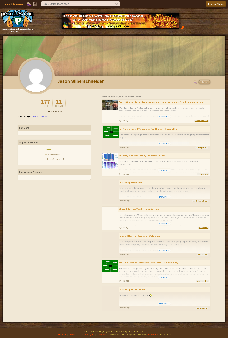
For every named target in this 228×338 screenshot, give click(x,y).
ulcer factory (203, 174)
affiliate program (87, 335)
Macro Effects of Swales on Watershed (139, 209)
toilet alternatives (200, 201)
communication (201, 121)
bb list (36, 117)
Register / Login (216, 4)
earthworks (203, 228)
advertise (73, 335)
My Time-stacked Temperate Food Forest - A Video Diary (149, 129)
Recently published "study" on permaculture (142, 156)
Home (7, 4)
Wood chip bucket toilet (132, 289)
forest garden (201, 147)
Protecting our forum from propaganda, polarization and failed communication (161, 102)
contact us (61, 335)
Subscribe (18, 4)
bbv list (44, 117)
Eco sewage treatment (132, 182)
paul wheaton (152, 335)
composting (202, 308)
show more (164, 116)
